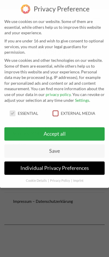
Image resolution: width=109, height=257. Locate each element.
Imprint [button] (78, 177)
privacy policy (58, 90)
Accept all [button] (55, 130)
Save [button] (54, 147)
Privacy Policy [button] (60, 177)
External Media (74, 110)
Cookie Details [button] (36, 177)
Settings (82, 96)
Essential (24, 110)
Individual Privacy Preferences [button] (54, 164)
